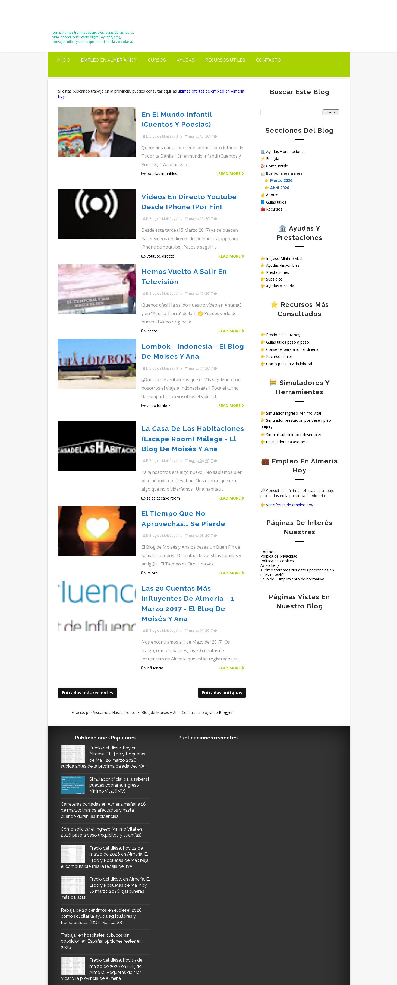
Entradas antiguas (218, 587)
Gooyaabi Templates (322, 968)
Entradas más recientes (88, 587)
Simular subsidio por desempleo (294, 434)
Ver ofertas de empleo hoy (289, 504)
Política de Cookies (277, 560)
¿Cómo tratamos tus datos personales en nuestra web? (297, 572)
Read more (228, 163)
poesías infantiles (157, 163)
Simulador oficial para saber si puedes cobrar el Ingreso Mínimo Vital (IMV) (116, 699)
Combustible (277, 166)
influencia (150, 562)
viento (147, 298)
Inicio (63, 60)
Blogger (224, 607)
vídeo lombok (154, 363)
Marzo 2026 (281, 180)
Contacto (268, 60)
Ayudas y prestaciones (285, 151)
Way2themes (259, 968)
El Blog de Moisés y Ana (84, 16)
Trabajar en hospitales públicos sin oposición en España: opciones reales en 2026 (101, 868)
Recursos (274, 209)
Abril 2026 (279, 187)
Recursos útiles (225, 60)
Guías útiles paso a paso (287, 342)
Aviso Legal (270, 565)
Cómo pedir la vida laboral (289, 363)
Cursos (157, 60)
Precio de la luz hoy (283, 334)
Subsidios (274, 279)
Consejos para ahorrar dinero (292, 349)
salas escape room (159, 434)
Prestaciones (277, 272)
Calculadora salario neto (287, 441)
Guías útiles (276, 202)
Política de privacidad (278, 556)
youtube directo (156, 234)
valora (147, 498)
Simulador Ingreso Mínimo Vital (293, 413)
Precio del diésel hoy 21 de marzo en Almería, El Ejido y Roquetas (116, 924)
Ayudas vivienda (280, 285)
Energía (272, 158)
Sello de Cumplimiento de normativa (292, 579)
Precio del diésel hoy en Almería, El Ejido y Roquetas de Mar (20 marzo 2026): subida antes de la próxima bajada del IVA (102, 669)
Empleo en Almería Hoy (109, 60)
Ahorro (272, 194)
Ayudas (185, 60)
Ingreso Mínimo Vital (284, 258)
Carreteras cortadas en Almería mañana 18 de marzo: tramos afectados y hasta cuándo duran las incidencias (100, 724)
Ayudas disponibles (283, 265)
